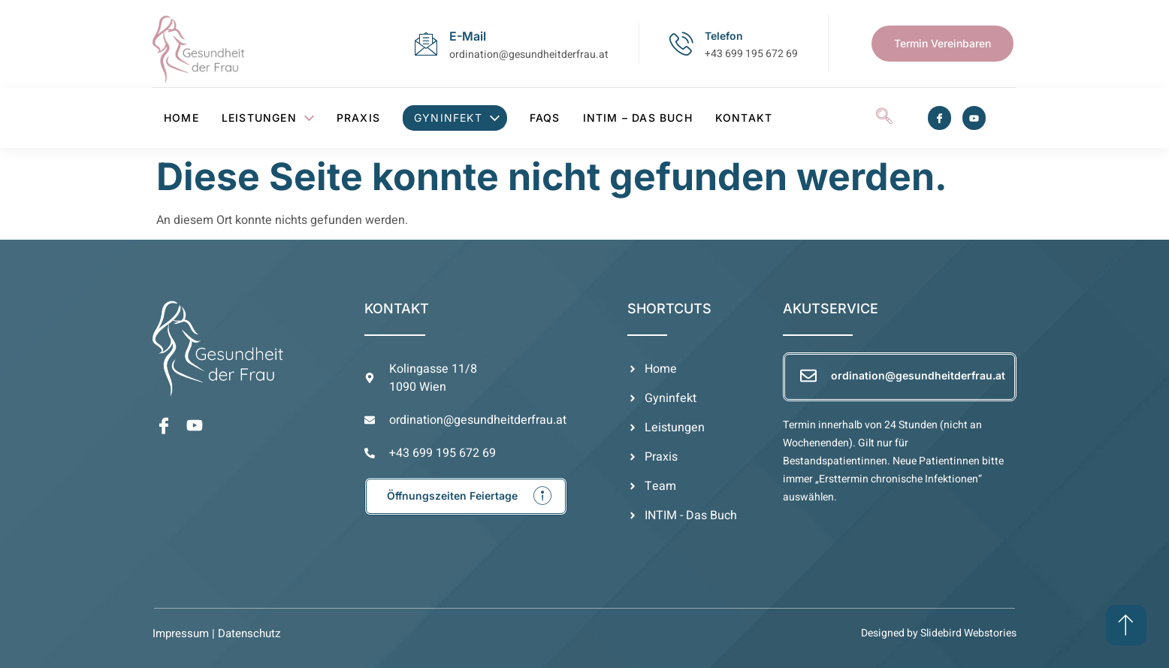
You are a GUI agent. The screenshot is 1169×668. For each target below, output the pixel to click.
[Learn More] (465, 496)
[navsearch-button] (884, 118)
